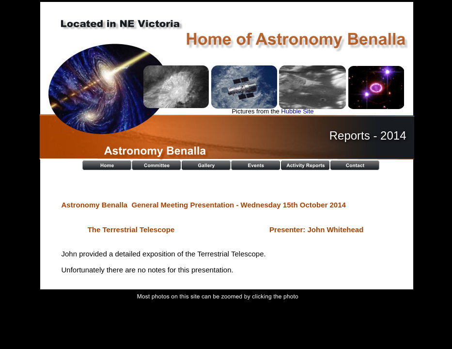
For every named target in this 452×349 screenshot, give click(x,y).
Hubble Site (297, 111)
